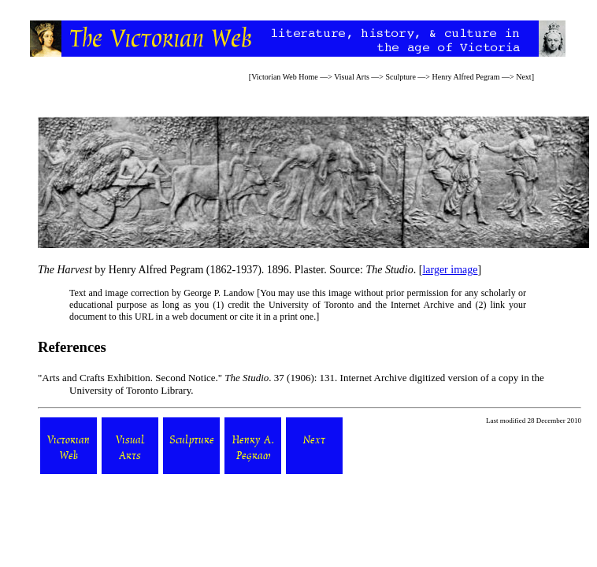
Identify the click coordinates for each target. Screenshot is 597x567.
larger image (449, 270)
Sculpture (401, 76)
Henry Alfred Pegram (465, 76)
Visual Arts (351, 76)
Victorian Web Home (284, 76)
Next (523, 76)
